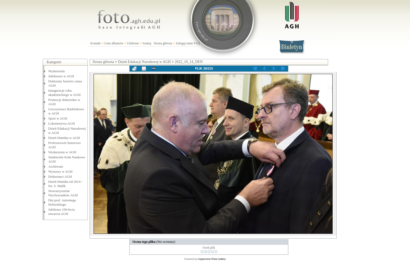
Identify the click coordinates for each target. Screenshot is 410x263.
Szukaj (147, 43)
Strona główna (163, 43)
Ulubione (133, 43)
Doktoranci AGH (60, 177)
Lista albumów (114, 43)
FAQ (197, 43)
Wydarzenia (56, 71)
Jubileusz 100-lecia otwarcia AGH (61, 211)
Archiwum (55, 166)
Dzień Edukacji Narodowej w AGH (144, 62)
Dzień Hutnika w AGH (64, 138)
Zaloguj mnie (184, 43)
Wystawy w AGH (60, 171)
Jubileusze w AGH (61, 76)
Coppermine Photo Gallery (211, 259)
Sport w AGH (57, 118)
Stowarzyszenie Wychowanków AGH (63, 193)
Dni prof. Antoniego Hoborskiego (62, 202)
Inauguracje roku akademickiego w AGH (64, 92)
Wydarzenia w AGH (62, 152)
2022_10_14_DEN (189, 62)
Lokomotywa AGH (61, 123)
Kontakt (95, 43)
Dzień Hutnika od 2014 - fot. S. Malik (65, 184)
